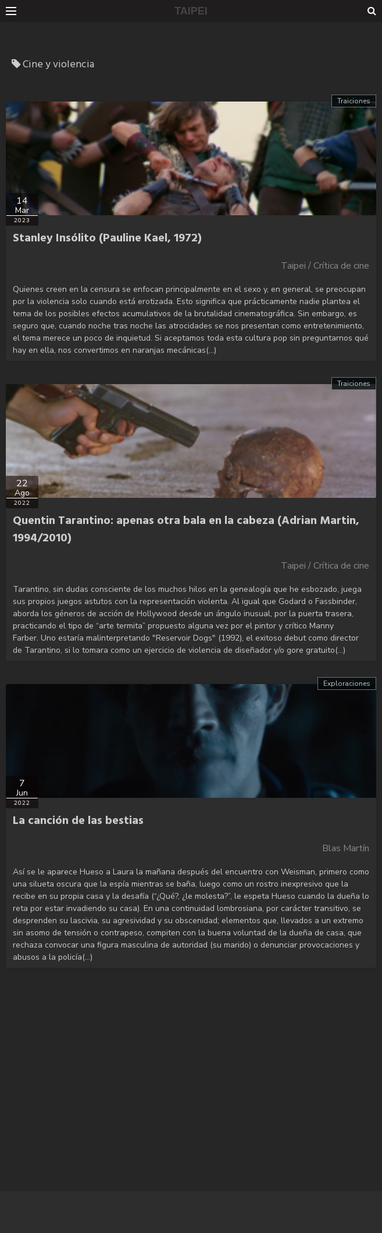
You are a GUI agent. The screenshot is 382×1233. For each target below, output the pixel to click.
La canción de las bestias (78, 821)
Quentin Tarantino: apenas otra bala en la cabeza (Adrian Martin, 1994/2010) (186, 530)
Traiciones (353, 101)
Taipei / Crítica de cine (325, 265)
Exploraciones (346, 683)
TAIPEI (191, 11)
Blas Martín (345, 848)
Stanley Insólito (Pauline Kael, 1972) (107, 238)
